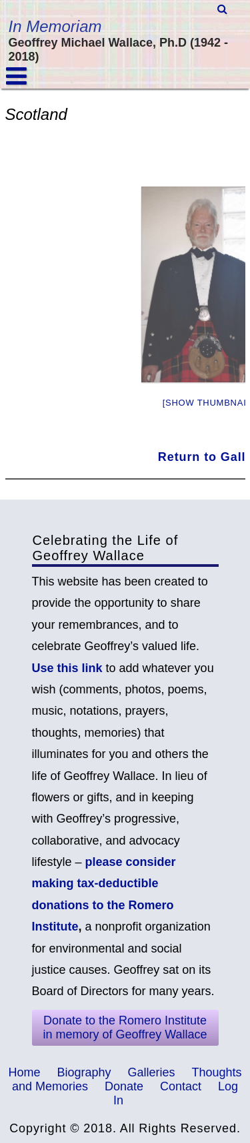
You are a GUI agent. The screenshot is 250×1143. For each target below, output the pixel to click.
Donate (124, 1086)
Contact (180, 1086)
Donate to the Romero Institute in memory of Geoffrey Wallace (125, 1027)
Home (24, 1072)
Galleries (151, 1072)
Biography (84, 1072)
